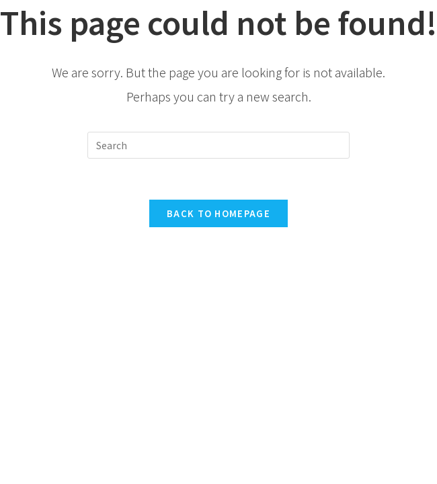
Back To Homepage (218, 213)
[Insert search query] (218, 145)
